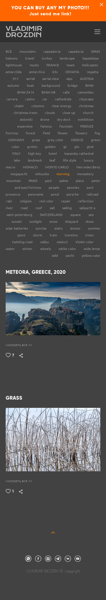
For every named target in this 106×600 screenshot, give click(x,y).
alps (69, 78)
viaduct (63, 242)
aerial (31, 78)
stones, (94, 364)
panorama (36, 194)
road (25, 208)
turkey (47, 58)
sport (21, 235)
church (88, 113)
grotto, (80, 360)
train (54, 235)
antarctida (14, 72)
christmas (86, 106)
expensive (25, 126)
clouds (50, 113)
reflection (86, 201)
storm (38, 235)
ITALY (16, 153)
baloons (12, 58)
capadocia (76, 51)
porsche (73, 194)
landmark (35, 160)
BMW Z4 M (26, 92)
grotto (32, 147)
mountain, (41, 353)
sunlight (36, 221)
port (90, 187)
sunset (17, 221)
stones (75, 228)
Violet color (84, 242)
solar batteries (17, 228)
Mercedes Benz (88, 167)
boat (31, 85)
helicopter (90, 65)
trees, (83, 364)
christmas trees (26, 113)
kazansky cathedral (79, 153)
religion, (67, 360)
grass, (53, 489)
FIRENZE (87, 126)
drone (45, 119)
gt (65, 147)
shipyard (72, 221)
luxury (89, 160)
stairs (58, 228)
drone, (94, 353)
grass (36, 140)
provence (13, 194)
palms (64, 181)
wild (55, 255)
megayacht (19, 174)
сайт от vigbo (53, 586)
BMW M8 (49, 92)
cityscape (86, 99)
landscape (68, 58)
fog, (39, 360)
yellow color (91, 255)
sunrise (41, 228)
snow (53, 221)
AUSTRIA (87, 78)
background (51, 85)
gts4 (90, 147)
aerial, (54, 353)
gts (77, 147)
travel (30, 58)
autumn (13, 85)
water (11, 249)
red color (46, 201)
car (45, 99)
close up (69, 113)
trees (89, 235)
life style (70, 160)
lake (17, 160)
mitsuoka (42, 174)
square (76, 215)
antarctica (37, 72)
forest (31, 133)
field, (55, 360)
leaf (52, 160)
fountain (66, 126)
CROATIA (72, 72)
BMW (89, 85)
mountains (28, 51)
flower (63, 133)
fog (97, 133)
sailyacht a (87, 208)
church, (53, 357)
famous (46, 126)
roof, (47, 360)
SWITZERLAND (52, 215)
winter (27, 249)
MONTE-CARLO (57, 167)
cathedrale (63, 99)
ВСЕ (9, 51)
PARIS (33, 181)
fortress (12, 133)
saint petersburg (20, 215)
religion (26, 201)
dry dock (64, 119)
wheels (46, 249)
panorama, (38, 357)
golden (51, 147)
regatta (92, 72)
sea (91, 215)
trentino (72, 235)
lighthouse (14, 65)
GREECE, (82, 353)
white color (68, 249)
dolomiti (26, 119)
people (54, 187)
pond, (95, 489)
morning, (93, 360)
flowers (81, 133)
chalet (19, 106)
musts (35, 65)
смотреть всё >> (19, 345)
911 (16, 78)
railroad (92, 194)
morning (63, 174)
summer (94, 228)
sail (52, 208)
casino (30, 99)
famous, (72, 364)
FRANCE (53, 65)
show (90, 221)
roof (39, 208)
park (49, 181)
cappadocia (52, 51)
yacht (70, 255)
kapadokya (91, 58)
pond (55, 194)
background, (43, 364)
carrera (12, 99)
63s (55, 72)
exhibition (86, 119)
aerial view (51, 78)
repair (66, 201)
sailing (67, 208)
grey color (55, 140)
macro (11, 167)
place (80, 181)
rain (9, 201)
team (71, 65)
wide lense (92, 249)
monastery (85, 174)
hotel (53, 153)
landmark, (67, 353)
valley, (64, 357)
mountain (14, 181)
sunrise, (59, 364)
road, (74, 357)
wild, (79, 367)
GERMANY (16, 140)
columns (38, 106)
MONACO (30, 167)
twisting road (22, 242)
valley (45, 242)
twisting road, (89, 357)
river (10, 208)
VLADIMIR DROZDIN (24, 32)
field (47, 133)
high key (35, 153)
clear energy (62, 106)
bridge (73, 85)
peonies (73, 187)
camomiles (85, 92)
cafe (67, 92)
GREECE (77, 140)
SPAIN (95, 51)
